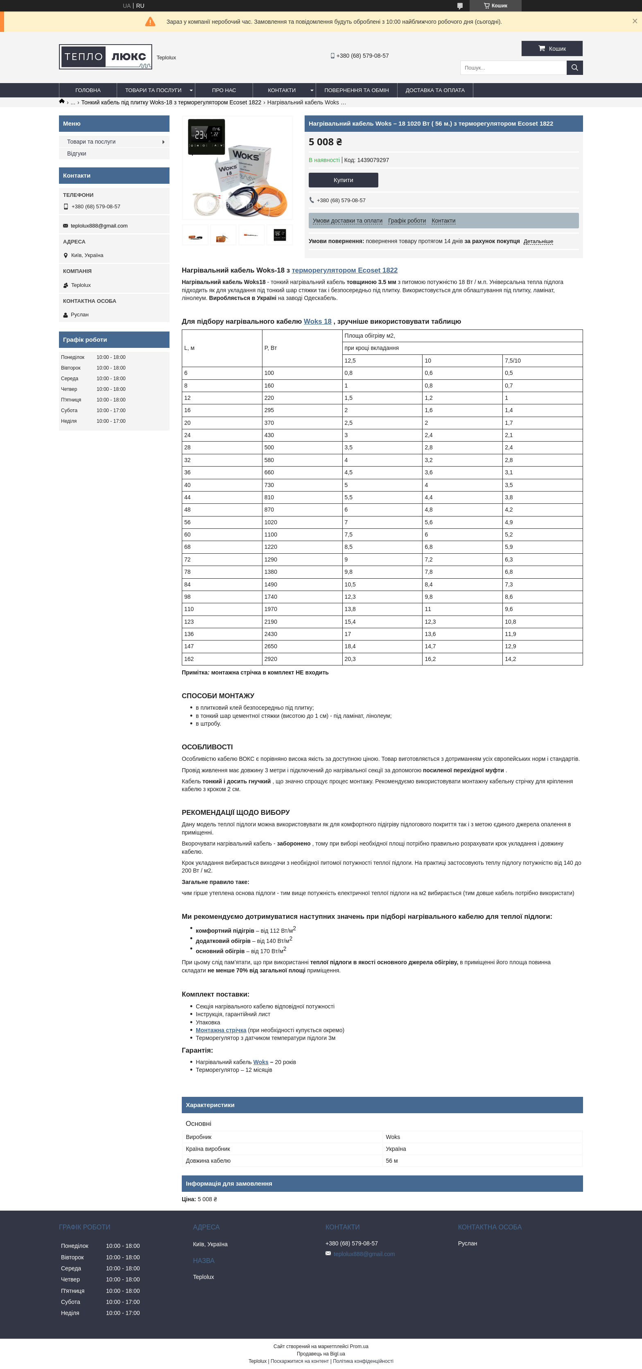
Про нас (224, 90)
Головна (88, 90)
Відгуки (76, 153)
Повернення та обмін (356, 90)
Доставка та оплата (435, 90)
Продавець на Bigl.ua (321, 1354)
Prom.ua (359, 1346)
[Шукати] (575, 68)
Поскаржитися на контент (300, 1361)
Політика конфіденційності (363, 1361)
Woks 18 (318, 321)
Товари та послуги (153, 90)
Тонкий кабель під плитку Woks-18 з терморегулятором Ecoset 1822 (171, 102)
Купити (343, 179)
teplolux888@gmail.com (99, 226)
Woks (261, 1062)
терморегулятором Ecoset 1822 (345, 270)
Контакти (282, 90)
